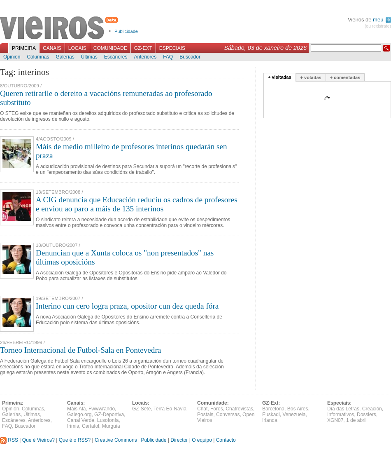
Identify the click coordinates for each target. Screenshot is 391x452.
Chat (202, 409)
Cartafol (90, 426)
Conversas (228, 414)
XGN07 (335, 420)
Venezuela (293, 414)
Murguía (111, 426)
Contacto (226, 440)
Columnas (38, 57)
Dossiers (366, 414)
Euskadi (271, 414)
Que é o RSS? (75, 440)
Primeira (24, 48)
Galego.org (79, 414)
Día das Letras (343, 409)
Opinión (11, 57)
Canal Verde (80, 420)
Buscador (189, 57)
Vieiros (60, 28)
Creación (372, 409)
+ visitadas (279, 77)
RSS (9, 440)
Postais (205, 414)
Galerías (65, 57)
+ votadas (310, 77)
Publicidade (126, 31)
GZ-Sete (141, 409)
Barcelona (273, 409)
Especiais (172, 48)
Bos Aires (297, 409)
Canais (52, 48)
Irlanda (269, 420)
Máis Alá (76, 409)
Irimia (73, 426)
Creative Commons (116, 440)
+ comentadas (345, 77)
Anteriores (145, 57)
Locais (77, 48)
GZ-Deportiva (109, 414)
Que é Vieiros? (38, 440)
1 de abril (356, 420)
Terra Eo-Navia (170, 409)
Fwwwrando (101, 409)
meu (382, 19)
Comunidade (110, 48)
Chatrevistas (239, 409)
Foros (216, 409)
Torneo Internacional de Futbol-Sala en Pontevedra (80, 350)
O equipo (202, 440)
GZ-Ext (143, 48)
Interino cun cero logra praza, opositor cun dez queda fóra (127, 306)
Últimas (89, 57)
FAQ (168, 57)
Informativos (340, 414)
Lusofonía (108, 420)
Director (179, 440)
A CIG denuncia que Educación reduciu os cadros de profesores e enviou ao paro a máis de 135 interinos (136, 204)
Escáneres (116, 57)
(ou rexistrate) (378, 26)
